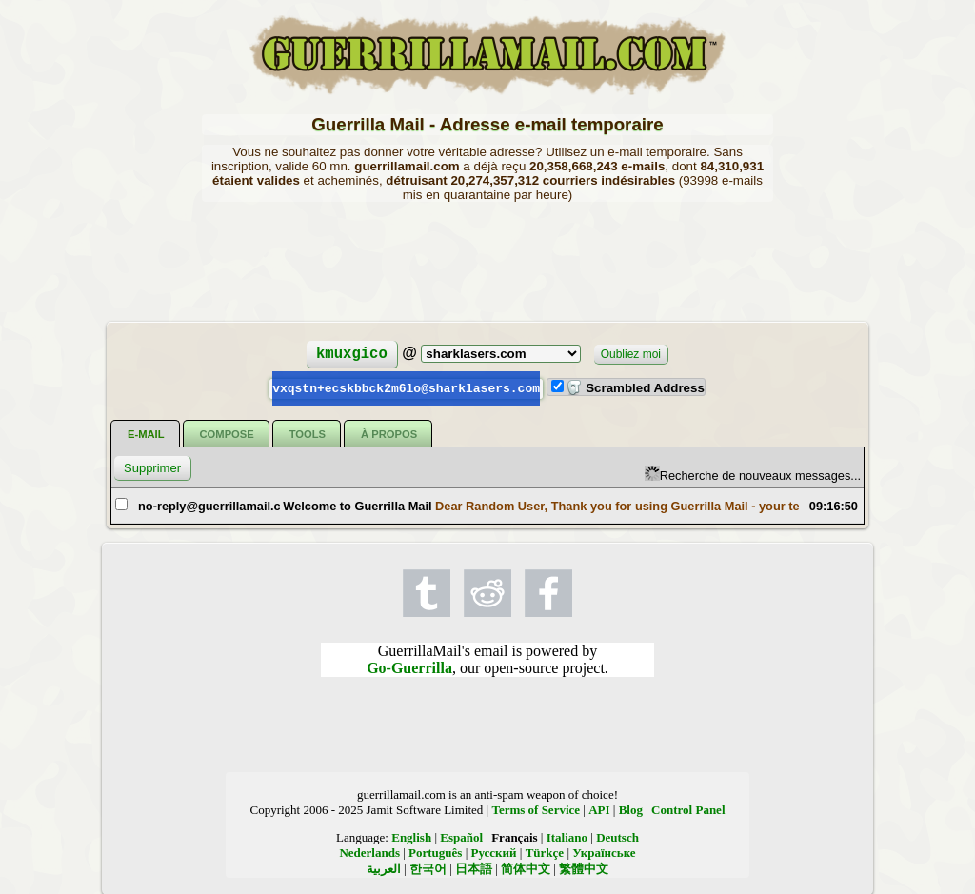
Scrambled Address (635, 388)
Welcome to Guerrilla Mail (357, 505)
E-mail (146, 433)
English (411, 836)
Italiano (567, 836)
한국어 (428, 868)
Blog (631, 809)
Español (461, 836)
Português (435, 851)
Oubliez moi (631, 354)
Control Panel (688, 809)
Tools (307, 433)
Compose (227, 433)
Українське (603, 851)
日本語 (473, 868)
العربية (384, 868)
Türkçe (545, 851)
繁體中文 (583, 868)
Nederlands (369, 851)
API (598, 809)
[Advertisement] (487, 260)
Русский (494, 851)
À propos (389, 433)
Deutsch (617, 836)
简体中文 (525, 868)
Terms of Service (535, 809)
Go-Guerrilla (409, 667)
